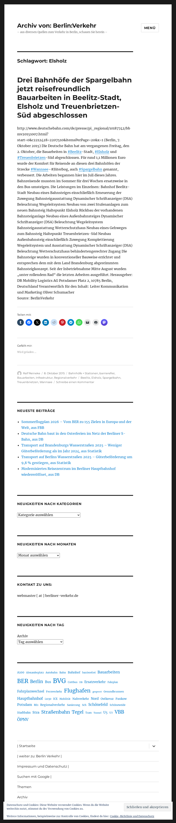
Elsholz (96, 377)
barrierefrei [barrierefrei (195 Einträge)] (89, 672)
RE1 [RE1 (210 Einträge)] (36, 704)
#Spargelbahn (90, 169)
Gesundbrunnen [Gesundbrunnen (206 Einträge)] (114, 691)
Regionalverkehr (65, 377)
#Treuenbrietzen (31, 157)
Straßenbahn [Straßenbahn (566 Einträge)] (55, 712)
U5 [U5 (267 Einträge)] (105, 712)
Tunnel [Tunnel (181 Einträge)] (97, 712)
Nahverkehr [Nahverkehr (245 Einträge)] (80, 699)
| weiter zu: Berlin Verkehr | (39, 756)
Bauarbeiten (26, 377)
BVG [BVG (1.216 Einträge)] (59, 681)
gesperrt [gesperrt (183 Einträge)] (97, 691)
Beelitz (85, 377)
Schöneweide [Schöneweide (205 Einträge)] (117, 704)
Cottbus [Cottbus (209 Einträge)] (72, 682)
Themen (24, 787)
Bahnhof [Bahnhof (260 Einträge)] (74, 672)
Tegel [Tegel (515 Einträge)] (78, 712)
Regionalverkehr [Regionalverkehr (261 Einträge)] (52, 705)
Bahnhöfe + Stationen (83, 373)
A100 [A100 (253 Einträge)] (20, 672)
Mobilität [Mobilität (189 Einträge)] (65, 698)
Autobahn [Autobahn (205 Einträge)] (52, 672)
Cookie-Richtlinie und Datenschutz (132, 816)
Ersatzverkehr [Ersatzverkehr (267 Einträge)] (95, 682)
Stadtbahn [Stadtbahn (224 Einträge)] (24, 712)
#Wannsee (39, 169)
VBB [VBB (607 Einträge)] (119, 712)
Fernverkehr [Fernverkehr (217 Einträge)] (54, 691)
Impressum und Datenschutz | (43, 766)
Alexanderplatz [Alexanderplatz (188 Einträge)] (35, 672)
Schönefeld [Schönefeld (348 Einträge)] (98, 704)
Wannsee (46, 382)
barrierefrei (107, 373)
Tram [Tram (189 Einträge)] (88, 712)
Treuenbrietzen (27, 382)
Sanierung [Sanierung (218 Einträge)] (73, 704)
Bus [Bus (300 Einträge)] (48, 682)
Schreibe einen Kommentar (75, 382)
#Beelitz (75, 152)
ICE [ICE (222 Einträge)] (55, 698)
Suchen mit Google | (34, 777)
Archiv (22, 636)
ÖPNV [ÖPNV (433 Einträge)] (22, 719)
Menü (150, 28)
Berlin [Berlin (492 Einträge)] (36, 681)
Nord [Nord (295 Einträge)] (95, 699)
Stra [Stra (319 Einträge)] (35, 712)
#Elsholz (102, 152)
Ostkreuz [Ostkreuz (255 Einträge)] (107, 699)
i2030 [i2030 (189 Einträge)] (48, 698)
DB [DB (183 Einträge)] (80, 682)
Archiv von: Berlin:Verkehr (56, 25)
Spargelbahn (112, 377)
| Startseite (26, 746)
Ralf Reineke (31, 373)
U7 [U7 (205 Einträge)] (111, 712)
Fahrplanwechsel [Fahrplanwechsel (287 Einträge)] (30, 691)
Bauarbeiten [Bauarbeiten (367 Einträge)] (109, 672)
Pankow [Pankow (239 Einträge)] (121, 699)
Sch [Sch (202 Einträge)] (84, 704)
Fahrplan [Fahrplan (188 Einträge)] (113, 682)
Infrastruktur (44, 377)
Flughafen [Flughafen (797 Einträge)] (77, 690)
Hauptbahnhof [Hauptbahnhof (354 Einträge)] (30, 698)
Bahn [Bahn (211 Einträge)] (62, 672)
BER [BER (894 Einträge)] (22, 681)
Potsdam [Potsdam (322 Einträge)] (24, 704)
